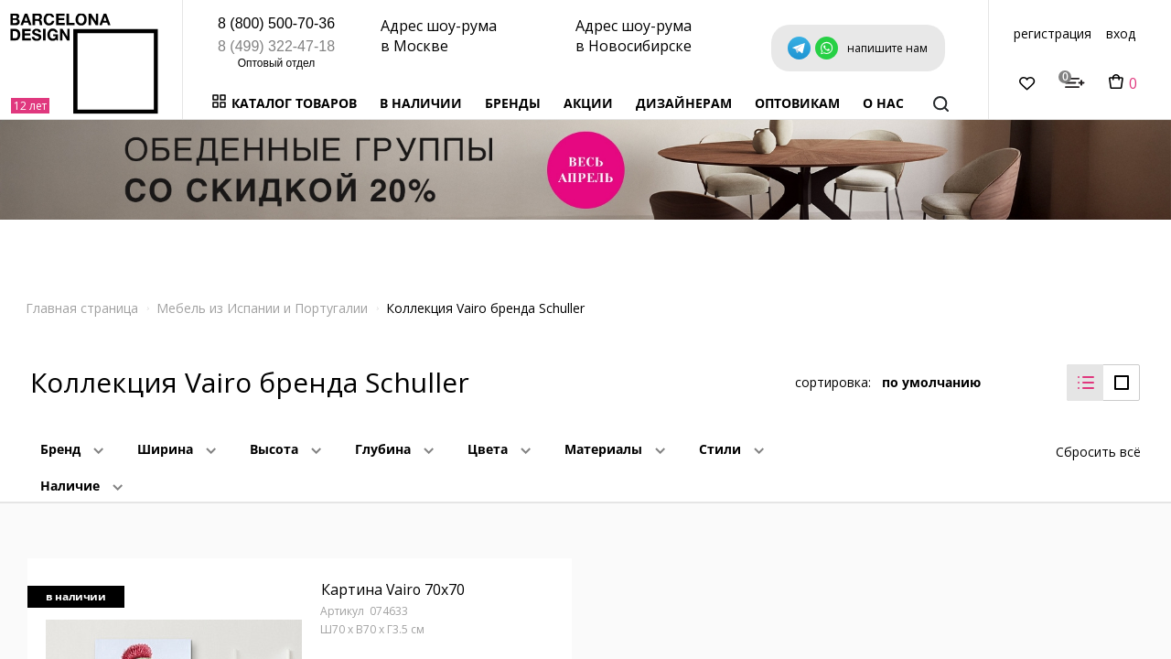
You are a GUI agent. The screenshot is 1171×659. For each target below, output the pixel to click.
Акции (588, 103)
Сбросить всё (1098, 450)
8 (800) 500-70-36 (276, 23)
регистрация (1052, 33)
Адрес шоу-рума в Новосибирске (633, 36)
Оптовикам (797, 103)
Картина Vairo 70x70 (393, 590)
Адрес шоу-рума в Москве (439, 36)
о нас (883, 103)
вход (1120, 33)
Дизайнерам (684, 103)
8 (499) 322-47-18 (276, 46)
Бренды (513, 103)
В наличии (421, 103)
